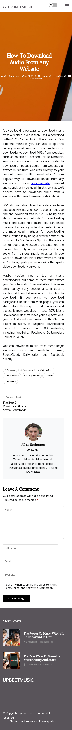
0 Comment (36, 78)
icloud (50, 375)
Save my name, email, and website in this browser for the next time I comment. (31, 586)
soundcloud (13, 375)
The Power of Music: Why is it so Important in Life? (44, 635)
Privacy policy (47, 721)
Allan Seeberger (11, 76)
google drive (32, 375)
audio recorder (41, 183)
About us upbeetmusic (23, 721)
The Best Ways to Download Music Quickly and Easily (42, 658)
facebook (27, 369)
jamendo (11, 381)
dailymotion (46, 369)
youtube (11, 369)
